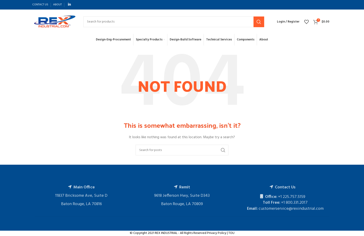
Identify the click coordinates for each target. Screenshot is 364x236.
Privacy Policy (216, 233)
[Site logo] (54, 21)
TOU (231, 233)
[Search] (173, 21)
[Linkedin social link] (69, 4)
